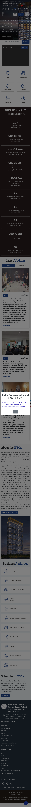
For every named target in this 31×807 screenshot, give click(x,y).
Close (15, 412)
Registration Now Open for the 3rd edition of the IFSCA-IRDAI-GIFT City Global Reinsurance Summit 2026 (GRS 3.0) (15, 405)
